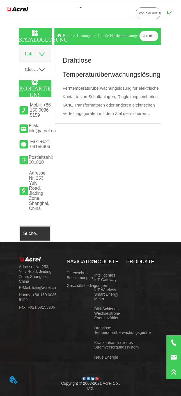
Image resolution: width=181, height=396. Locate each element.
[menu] (80, 7)
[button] (80, 7)
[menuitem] (80, 7)
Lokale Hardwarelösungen (119, 36)
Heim (67, 36)
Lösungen (85, 36)
